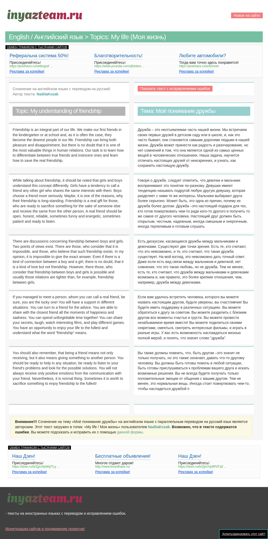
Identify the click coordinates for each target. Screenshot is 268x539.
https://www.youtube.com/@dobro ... (119, 66)
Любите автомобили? (202, 55)
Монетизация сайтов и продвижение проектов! (45, 529)
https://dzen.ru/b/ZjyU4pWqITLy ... (36, 466)
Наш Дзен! (23, 456)
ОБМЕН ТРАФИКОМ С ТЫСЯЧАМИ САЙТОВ (37, 47)
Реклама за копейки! (26, 71)
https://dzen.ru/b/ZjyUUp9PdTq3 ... (202, 466)
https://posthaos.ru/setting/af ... (30, 66)
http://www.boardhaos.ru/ (112, 466)
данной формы (130, 432)
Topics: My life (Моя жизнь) (128, 37)
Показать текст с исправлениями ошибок (175, 89)
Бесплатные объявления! (123, 456)
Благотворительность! (118, 55)
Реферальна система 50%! (38, 55)
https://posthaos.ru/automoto (199, 66)
